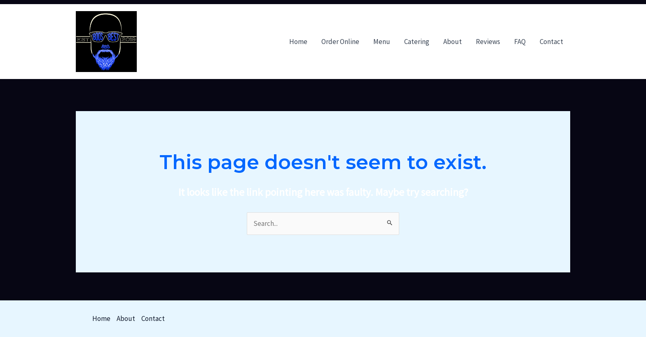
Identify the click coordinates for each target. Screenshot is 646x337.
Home (298, 41)
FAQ (520, 41)
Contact (551, 41)
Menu (381, 41)
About (452, 41)
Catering (416, 41)
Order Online (340, 41)
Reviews (488, 41)
